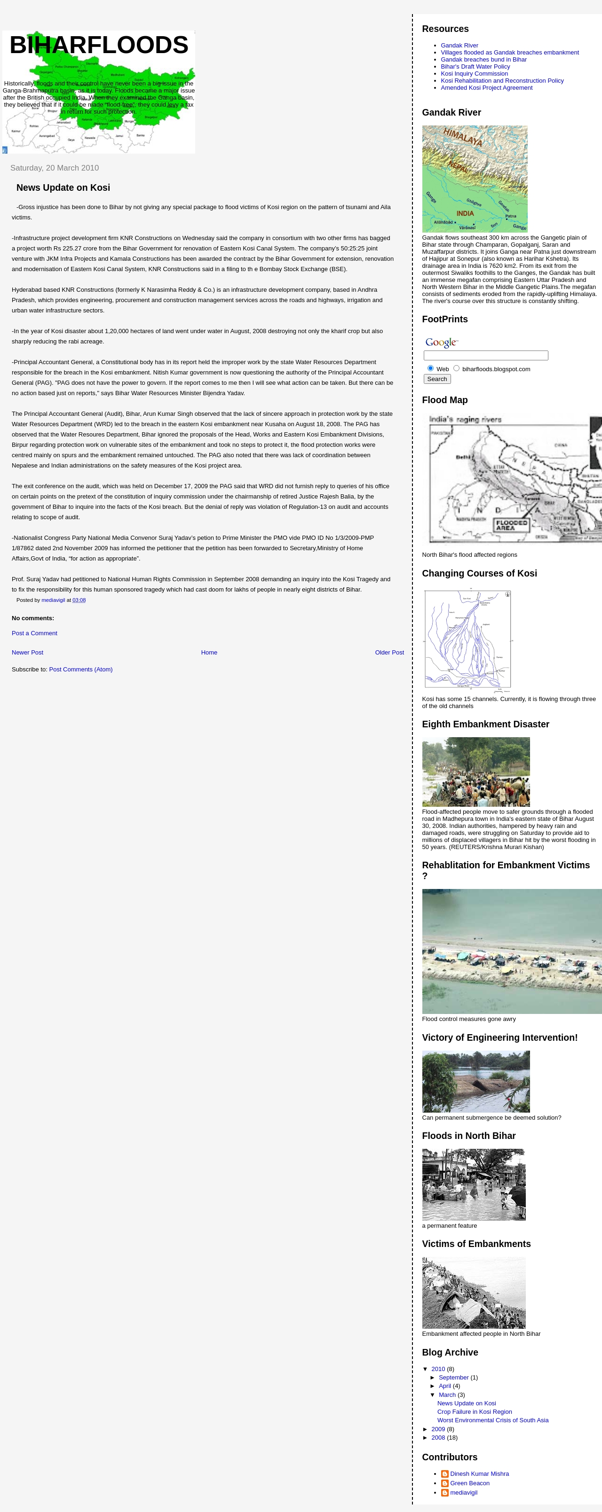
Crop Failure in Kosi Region (474, 1411)
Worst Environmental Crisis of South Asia (493, 1420)
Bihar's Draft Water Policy (475, 66)
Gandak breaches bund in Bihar (484, 59)
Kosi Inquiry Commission (474, 73)
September (454, 1377)
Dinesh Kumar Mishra (480, 1473)
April (446, 1385)
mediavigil (464, 1492)
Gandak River (459, 45)
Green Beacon (470, 1483)
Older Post (389, 652)
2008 (439, 1437)
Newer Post (27, 652)
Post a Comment (34, 633)
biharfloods (99, 44)
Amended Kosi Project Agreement (487, 87)
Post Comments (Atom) (81, 669)
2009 (439, 1429)
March (448, 1394)
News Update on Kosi (466, 1403)
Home (209, 652)
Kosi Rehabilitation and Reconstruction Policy (502, 80)
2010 (439, 1368)
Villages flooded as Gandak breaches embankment (510, 52)
